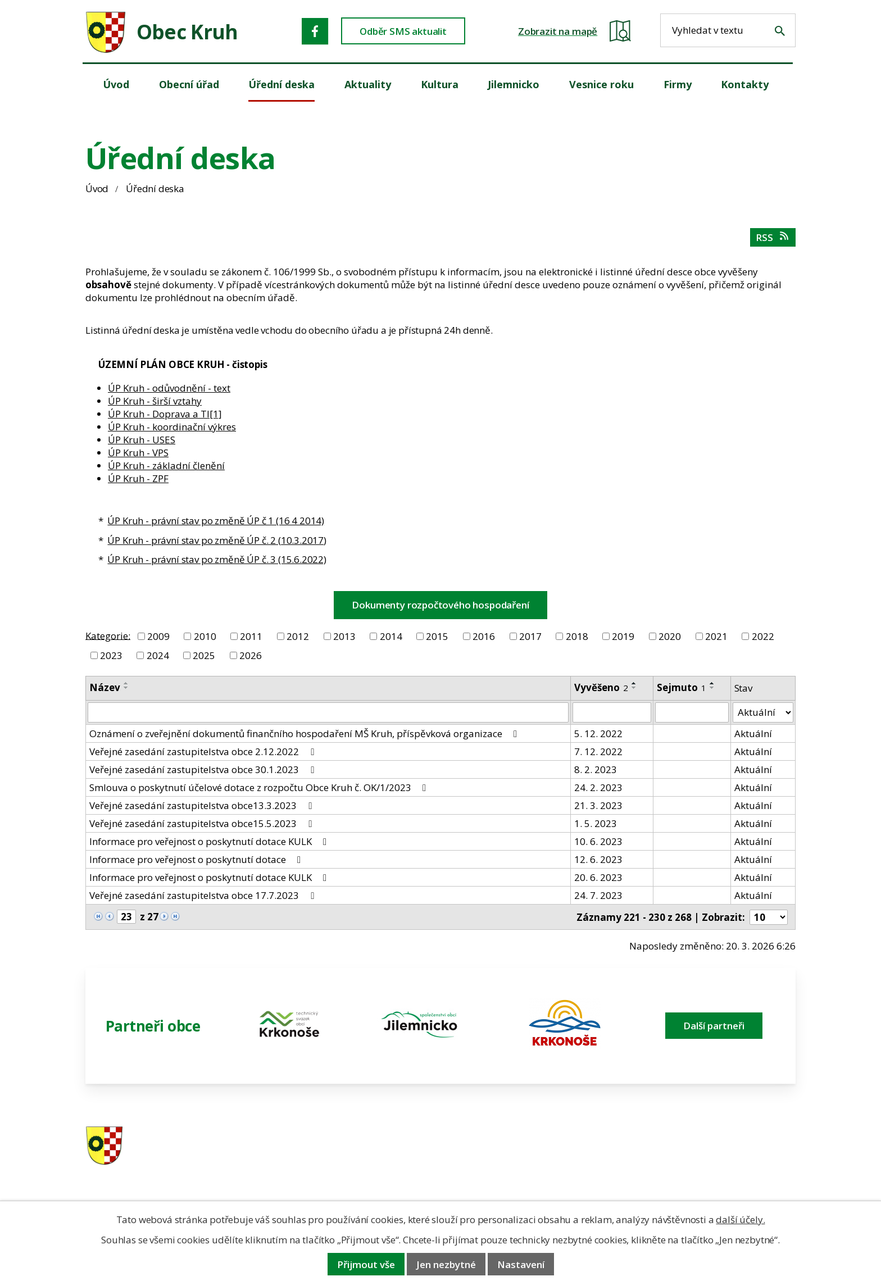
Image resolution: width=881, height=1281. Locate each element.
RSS (773, 237)
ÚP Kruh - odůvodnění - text (169, 387)
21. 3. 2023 (598, 805)
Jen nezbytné (446, 1264)
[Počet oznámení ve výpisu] (769, 917)
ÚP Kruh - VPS (138, 452)
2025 (204, 655)
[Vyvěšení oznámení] (612, 712)
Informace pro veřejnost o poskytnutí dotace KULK (210, 841)
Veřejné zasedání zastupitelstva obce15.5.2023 (202, 823)
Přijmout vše (366, 1264)
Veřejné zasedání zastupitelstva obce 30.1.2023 (203, 769)
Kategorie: (107, 635)
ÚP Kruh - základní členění (166, 465)
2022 (763, 636)
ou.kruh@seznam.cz (717, 1146)
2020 (670, 636)
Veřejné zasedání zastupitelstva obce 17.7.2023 (203, 895)
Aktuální (753, 733)
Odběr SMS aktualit (403, 31)
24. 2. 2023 (598, 787)
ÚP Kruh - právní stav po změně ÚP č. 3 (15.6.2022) (216, 559)
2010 (205, 636)
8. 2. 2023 (595, 769)
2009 (158, 636)
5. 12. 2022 (598, 733)
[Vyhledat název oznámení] (328, 712)
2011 (251, 636)
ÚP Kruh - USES (141, 439)
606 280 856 (520, 1161)
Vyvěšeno (601, 687)
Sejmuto (681, 687)
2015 (437, 636)
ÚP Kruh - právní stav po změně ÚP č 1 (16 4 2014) (215, 520)
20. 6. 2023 (598, 877)
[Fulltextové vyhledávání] (728, 30)
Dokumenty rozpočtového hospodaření (440, 604)
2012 (298, 636)
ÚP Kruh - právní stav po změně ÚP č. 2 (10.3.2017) (216, 540)
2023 (111, 655)
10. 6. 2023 (598, 841)
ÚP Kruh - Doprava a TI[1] (165, 413)
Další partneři (713, 1025)
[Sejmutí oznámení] (692, 712)
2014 (391, 636)
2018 (577, 636)
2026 (250, 655)
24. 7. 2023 (598, 895)
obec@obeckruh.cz (715, 1161)
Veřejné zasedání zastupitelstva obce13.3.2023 (202, 805)
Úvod (96, 188)
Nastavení (520, 1264)
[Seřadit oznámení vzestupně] (126, 683)
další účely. (740, 1219)
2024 (158, 655)
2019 (623, 636)
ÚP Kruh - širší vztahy (155, 400)
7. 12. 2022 (598, 751)
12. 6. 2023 (598, 859)
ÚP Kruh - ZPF (138, 478)
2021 (716, 636)
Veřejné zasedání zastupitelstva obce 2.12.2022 (203, 751)
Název (104, 687)
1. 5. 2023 (595, 823)
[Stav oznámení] (763, 712)
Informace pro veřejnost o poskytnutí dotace (197, 859)
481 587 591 (520, 1146)
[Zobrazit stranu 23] (126, 917)
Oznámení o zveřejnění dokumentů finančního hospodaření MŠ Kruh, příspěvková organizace (305, 733)
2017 (530, 636)
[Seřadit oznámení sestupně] (126, 687)
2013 (344, 636)
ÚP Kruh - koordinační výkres (172, 426)
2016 (484, 636)
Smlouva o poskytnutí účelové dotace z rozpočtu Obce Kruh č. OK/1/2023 (259, 787)
